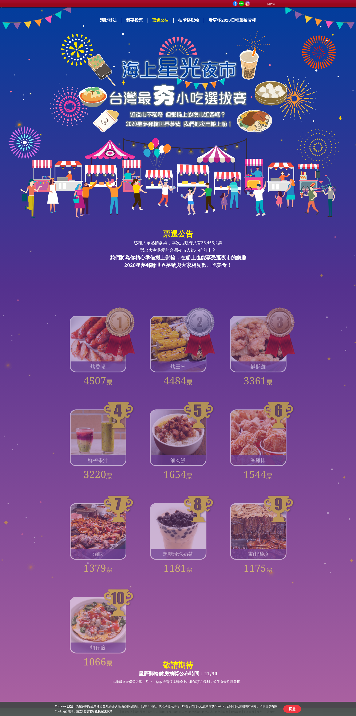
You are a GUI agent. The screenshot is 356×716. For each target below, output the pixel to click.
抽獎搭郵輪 (188, 20)
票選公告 (160, 20)
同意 (292, 709)
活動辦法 (108, 20)
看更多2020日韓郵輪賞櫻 (232, 20)
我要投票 (134, 20)
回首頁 (271, 4)
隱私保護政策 (103, 711)
